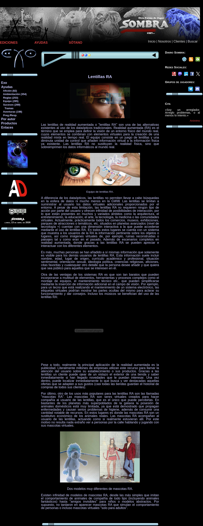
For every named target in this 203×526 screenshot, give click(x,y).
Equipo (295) (9, 101)
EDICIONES (9, 42)
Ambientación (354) (14, 94)
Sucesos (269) (10, 104)
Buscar (193, 41)
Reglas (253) (9, 97)
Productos (9, 123)
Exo (4, 82)
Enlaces (7, 127)
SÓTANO (75, 42)
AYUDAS (41, 42)
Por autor (8, 119)
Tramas (7, 108)
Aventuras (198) (11, 111)
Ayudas (7, 87)
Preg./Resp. (9, 115)
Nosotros (164, 41)
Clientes (179, 41)
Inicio (151, 41)
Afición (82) (9, 90)
